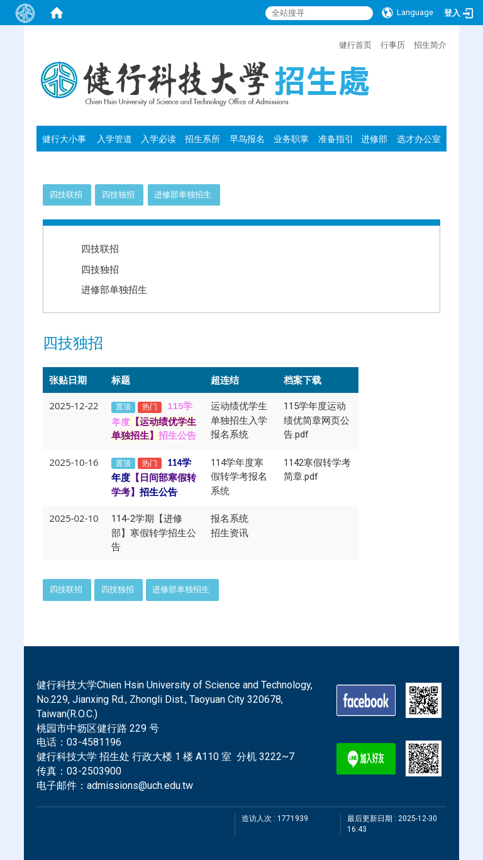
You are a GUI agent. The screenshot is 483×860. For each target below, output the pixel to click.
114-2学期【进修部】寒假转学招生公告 (153, 533)
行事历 (392, 44)
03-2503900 (94, 771)
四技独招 (118, 194)
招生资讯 (229, 533)
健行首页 (355, 44)
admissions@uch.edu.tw (140, 785)
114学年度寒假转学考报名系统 (239, 477)
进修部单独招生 (182, 194)
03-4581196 (94, 742)
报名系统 (229, 518)
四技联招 (66, 194)
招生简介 (430, 44)
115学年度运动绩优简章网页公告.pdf (317, 420)
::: (333, 43)
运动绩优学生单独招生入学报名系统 (239, 420)
